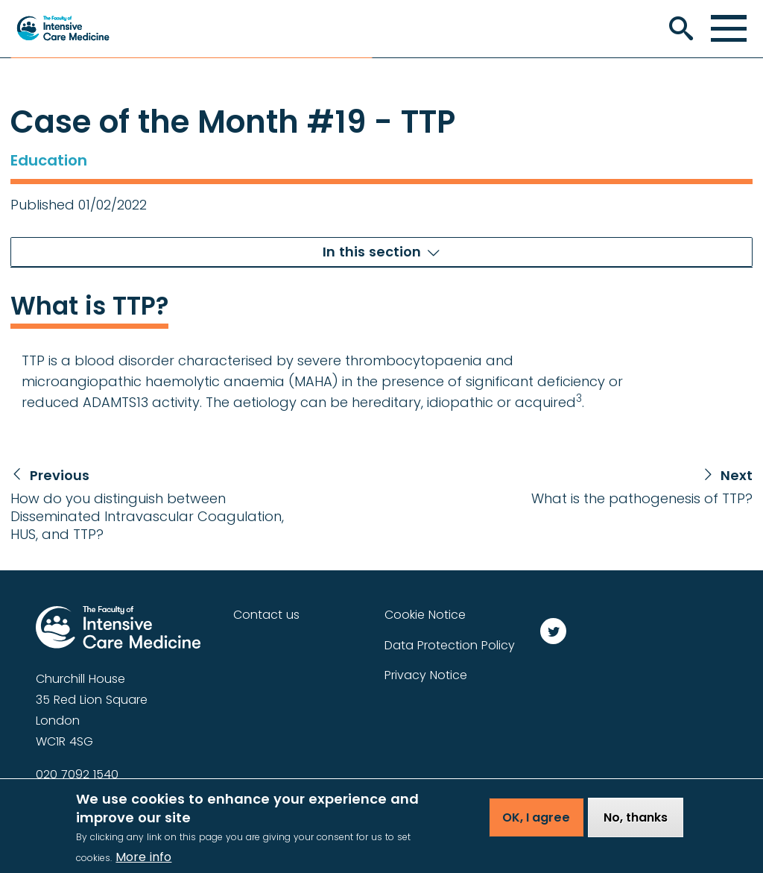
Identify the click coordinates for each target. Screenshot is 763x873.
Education (48, 160)
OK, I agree (536, 822)
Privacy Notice (425, 675)
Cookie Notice (425, 614)
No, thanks (636, 822)
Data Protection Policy (449, 645)
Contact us (266, 614)
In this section (372, 251)
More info (143, 861)
